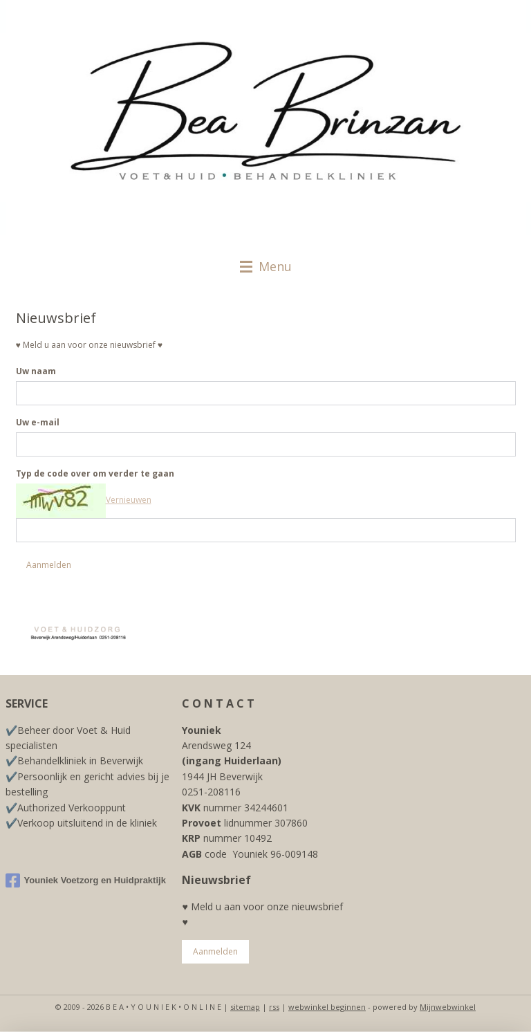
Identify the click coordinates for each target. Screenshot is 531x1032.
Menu (266, 266)
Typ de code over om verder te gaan (95, 474)
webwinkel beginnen (327, 1007)
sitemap (245, 1007)
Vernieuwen (128, 500)
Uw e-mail (37, 423)
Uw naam (36, 372)
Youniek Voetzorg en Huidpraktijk (86, 880)
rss (274, 1007)
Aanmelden (48, 565)
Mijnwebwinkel (448, 1007)
